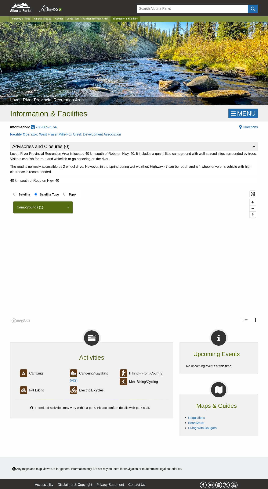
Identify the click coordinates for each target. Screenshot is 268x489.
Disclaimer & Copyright (75, 484)
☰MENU (243, 113)
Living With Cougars (202, 428)
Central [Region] (59, 18)
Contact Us (136, 484)
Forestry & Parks (21, 18)
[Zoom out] (253, 208)
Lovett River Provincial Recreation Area (88, 18)
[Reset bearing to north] (253, 214)
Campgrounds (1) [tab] (30, 207)
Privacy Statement (110, 484)
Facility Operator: (24, 134)
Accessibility (44, 484)
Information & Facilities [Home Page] (125, 18)
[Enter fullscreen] (253, 194)
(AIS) (73, 380)
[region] (134, 256)
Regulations (196, 417)
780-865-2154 (44, 127)
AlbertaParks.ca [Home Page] (42, 18)
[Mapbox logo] (20, 320)
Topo (72, 194)
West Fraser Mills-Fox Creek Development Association (80, 134)
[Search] (192, 9)
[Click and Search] (253, 9)
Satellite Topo (49, 194)
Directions (248, 127)
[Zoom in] (253, 202)
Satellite (24, 194)
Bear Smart (196, 423)
